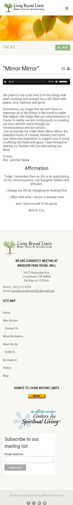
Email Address (13, 454)
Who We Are (10, 320)
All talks (63, 47)
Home (6, 312)
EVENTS (10, 352)
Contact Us (11, 328)
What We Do (10, 344)
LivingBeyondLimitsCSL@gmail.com (33, 290)
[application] (36, 82)
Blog (5, 375)
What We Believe (13, 336)
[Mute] (56, 81)
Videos (7, 367)
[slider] (31, 82)
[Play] (5, 81)
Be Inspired (10, 360)
